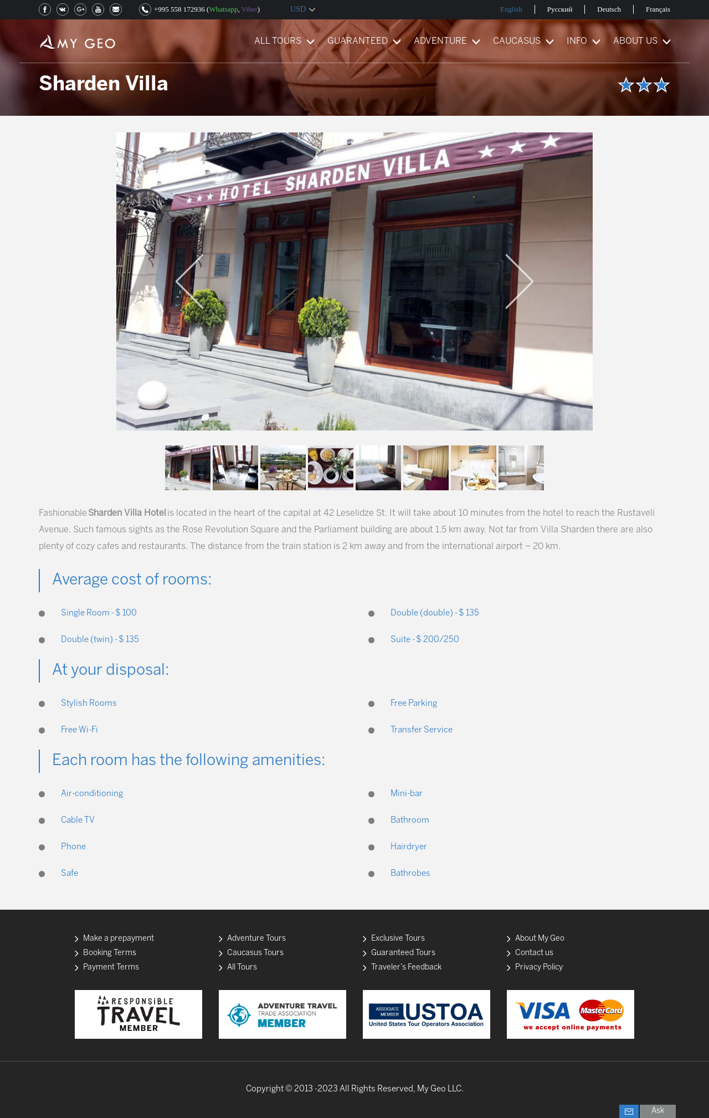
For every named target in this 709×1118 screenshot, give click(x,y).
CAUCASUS (517, 41)
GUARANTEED (357, 41)
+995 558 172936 (179, 9)
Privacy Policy (539, 967)
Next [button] (519, 281)
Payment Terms (111, 967)
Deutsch (609, 9)
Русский (560, 9)
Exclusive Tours (398, 938)
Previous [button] (189, 281)
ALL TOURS (277, 41)
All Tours (242, 967)
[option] (354, 281)
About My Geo (539, 938)
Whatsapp (223, 9)
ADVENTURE (440, 41)
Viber (250, 9)
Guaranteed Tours (403, 953)
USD (298, 9)
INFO (577, 41)
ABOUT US (635, 41)
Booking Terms (109, 953)
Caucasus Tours (255, 953)
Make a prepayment (118, 938)
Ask (657, 1111)
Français (658, 9)
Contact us (534, 953)
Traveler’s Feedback (406, 967)
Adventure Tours (256, 938)
